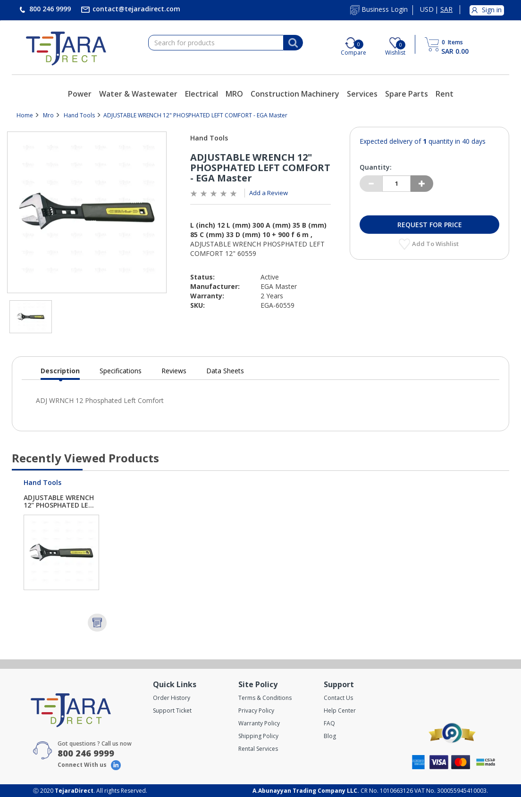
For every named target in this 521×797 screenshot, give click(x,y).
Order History (171, 698)
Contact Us (338, 698)
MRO (234, 94)
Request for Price (429, 224)
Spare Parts (406, 94)
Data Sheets (225, 370)
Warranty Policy (259, 723)
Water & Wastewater (138, 94)
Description (60, 373)
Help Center (340, 711)
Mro (48, 115)
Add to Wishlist (436, 243)
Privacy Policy (256, 711)
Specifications (121, 370)
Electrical (201, 94)
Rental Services (258, 749)
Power (80, 94)
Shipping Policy (258, 736)
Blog (330, 736)
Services (362, 94)
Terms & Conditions (265, 698)
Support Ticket (172, 711)
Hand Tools (79, 115)
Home (25, 115)
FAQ (329, 723)
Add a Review (268, 193)
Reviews (173, 370)
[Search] (293, 43)
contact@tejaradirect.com (135, 8)
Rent (445, 94)
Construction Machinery (295, 94)
